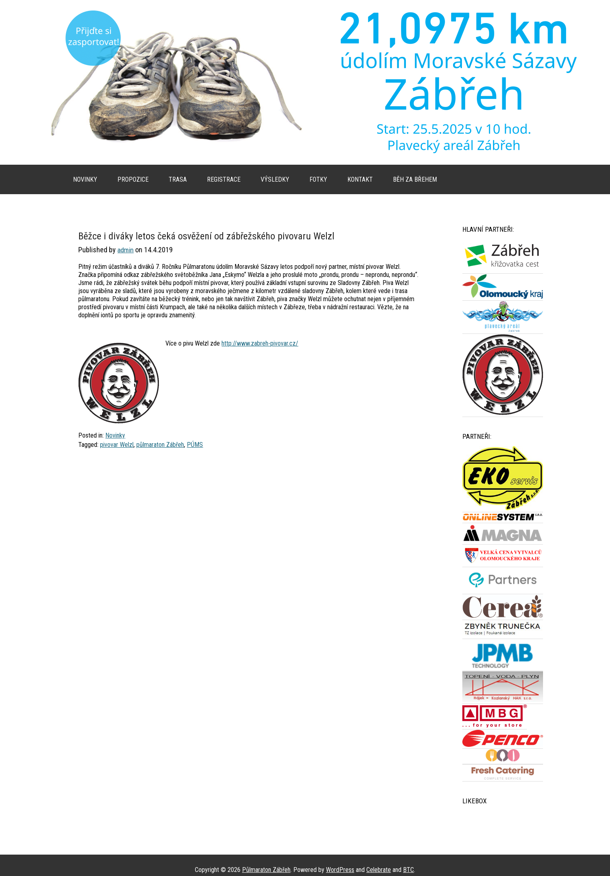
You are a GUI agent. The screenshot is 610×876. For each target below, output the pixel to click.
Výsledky (275, 179)
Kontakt (360, 179)
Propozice (132, 179)
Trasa (178, 179)
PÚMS (195, 444)
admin (125, 250)
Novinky (85, 179)
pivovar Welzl (117, 444)
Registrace (223, 179)
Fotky (318, 179)
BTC (408, 870)
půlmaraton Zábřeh (160, 444)
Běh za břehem (415, 179)
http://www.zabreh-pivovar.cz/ (259, 343)
